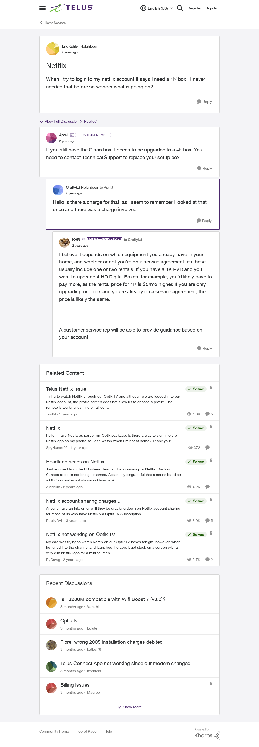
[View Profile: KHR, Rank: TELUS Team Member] (64, 242)
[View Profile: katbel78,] (51, 645)
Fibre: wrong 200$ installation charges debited (111, 642)
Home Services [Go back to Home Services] (52, 22)
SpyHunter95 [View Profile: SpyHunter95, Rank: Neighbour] (57, 447)
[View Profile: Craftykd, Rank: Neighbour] (58, 190)
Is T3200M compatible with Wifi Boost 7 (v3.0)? (113, 599)
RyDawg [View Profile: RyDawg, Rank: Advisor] (53, 559)
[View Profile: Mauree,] (51, 688)
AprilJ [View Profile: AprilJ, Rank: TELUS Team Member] (63, 135)
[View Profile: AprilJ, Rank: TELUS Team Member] (51, 138)
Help (108, 731)
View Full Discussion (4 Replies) (68, 121)
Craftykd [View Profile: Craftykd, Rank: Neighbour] (73, 187)
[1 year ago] (67, 414)
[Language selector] (156, 8)
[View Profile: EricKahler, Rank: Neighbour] (52, 48)
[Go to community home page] (71, 8)
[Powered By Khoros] (207, 734)
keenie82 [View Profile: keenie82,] (94, 671)
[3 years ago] (75, 520)
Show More (129, 707)
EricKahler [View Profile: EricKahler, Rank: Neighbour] (70, 46)
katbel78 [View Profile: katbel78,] (94, 649)
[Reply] (204, 101)
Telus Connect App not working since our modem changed (125, 663)
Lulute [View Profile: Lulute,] (92, 628)
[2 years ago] (72, 487)
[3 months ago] (71, 606)
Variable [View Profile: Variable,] (94, 606)
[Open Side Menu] (42, 8)
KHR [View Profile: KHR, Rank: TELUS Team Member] (76, 239)
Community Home (54, 731)
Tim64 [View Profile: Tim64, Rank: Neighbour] (51, 414)
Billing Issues (75, 685)
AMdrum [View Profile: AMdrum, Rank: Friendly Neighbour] (53, 487)
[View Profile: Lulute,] (51, 624)
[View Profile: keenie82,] (51, 666)
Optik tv (69, 621)
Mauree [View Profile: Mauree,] (93, 692)
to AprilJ (106, 187)
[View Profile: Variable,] (51, 602)
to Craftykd (133, 239)
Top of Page (87, 731)
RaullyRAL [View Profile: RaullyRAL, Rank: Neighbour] (54, 520)
